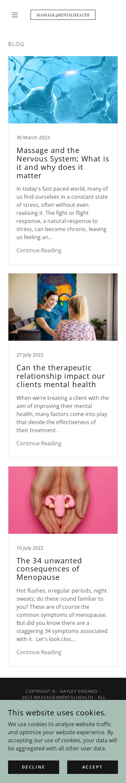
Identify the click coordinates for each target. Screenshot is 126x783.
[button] (16, 15)
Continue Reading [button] (38, 250)
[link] (63, 15)
